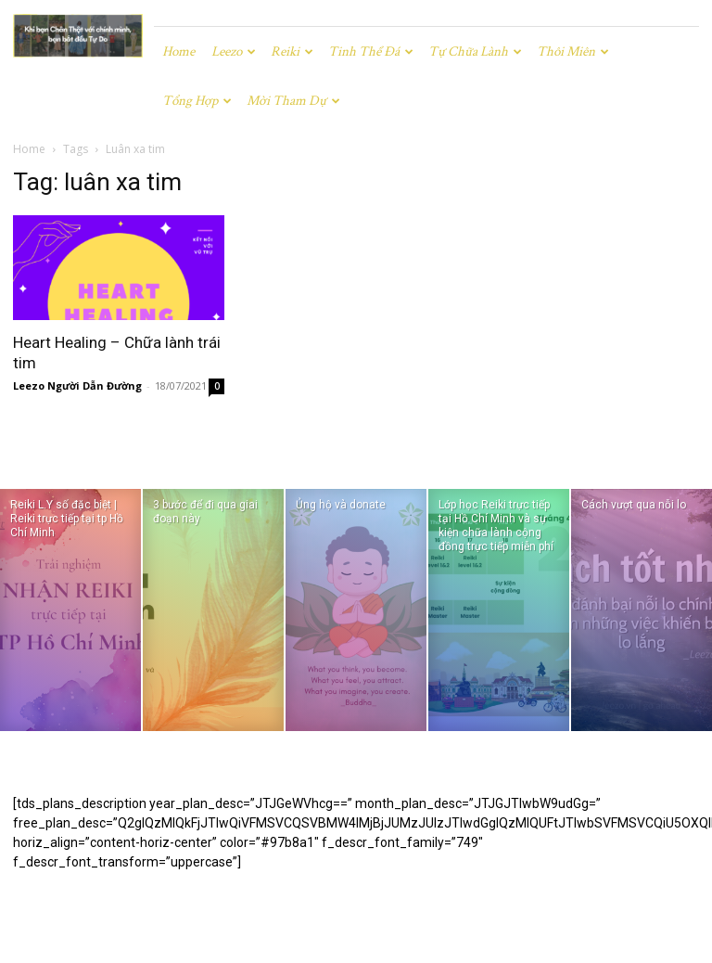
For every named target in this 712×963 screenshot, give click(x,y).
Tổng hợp (197, 100)
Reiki (292, 51)
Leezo (233, 51)
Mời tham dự (293, 100)
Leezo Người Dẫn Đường (77, 385)
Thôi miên (573, 51)
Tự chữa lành (475, 51)
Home (178, 51)
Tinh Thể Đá (370, 51)
